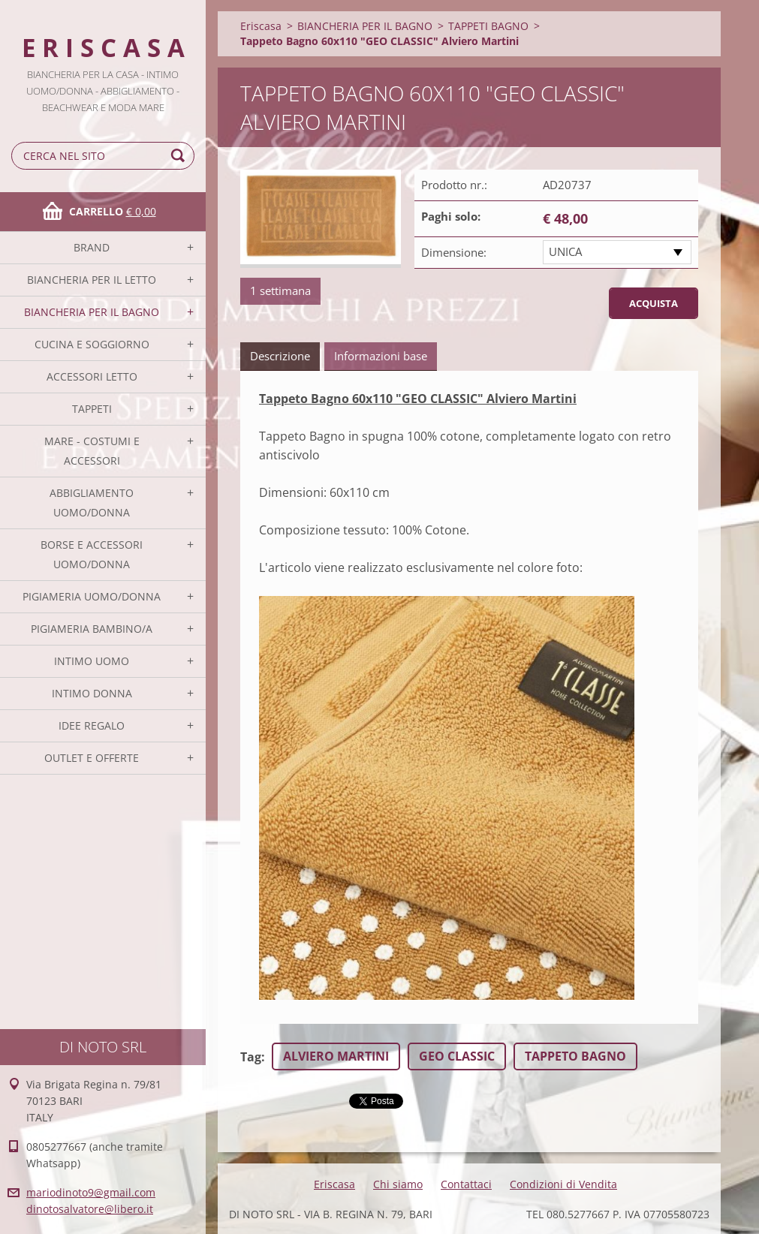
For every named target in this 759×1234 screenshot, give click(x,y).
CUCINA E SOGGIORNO (92, 344)
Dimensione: (453, 252)
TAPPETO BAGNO (575, 1056)
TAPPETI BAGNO (488, 26)
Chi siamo (398, 1184)
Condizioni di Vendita (563, 1184)
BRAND (92, 247)
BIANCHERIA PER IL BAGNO (91, 312)
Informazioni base (380, 355)
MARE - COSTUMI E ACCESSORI (92, 451)
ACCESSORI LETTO (92, 376)
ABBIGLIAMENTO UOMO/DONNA (92, 502)
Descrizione (280, 355)
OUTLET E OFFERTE (91, 758)
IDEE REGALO (92, 725)
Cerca (180, 155)
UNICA (565, 251)
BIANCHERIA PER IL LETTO (91, 279)
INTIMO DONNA (92, 693)
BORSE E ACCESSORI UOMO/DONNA (92, 554)
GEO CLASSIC (457, 1056)
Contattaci (466, 1184)
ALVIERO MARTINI (336, 1056)
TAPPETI (92, 409)
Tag (250, 1057)
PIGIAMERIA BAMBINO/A (91, 629)
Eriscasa (261, 26)
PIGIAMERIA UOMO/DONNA (92, 596)
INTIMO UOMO (91, 661)
